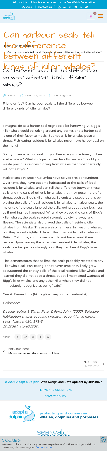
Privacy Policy (55, 396)
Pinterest (70, 7)
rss (81, 7)
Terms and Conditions (55, 389)
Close (103, 439)
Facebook (54, 7)
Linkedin (65, 7)
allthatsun (95, 382)
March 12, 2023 (35, 95)
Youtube (59, 7)
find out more (44, 447)
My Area (26, 7)
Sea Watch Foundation (81, 2)
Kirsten (12, 95)
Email (86, 7)
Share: (7, 337)
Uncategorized (63, 95)
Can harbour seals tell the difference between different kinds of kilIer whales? (50, 77)
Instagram (75, 7)
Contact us (45, 7)
